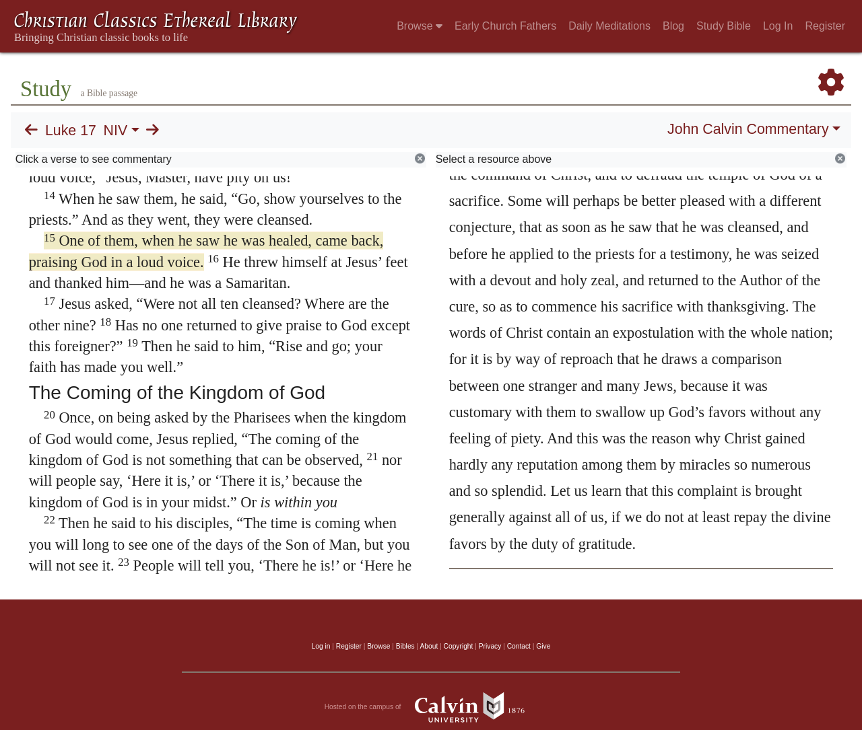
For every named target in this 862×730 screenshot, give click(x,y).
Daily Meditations (609, 26)
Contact (519, 646)
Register (825, 26)
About (429, 646)
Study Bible (723, 26)
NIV (116, 130)
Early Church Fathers (505, 26)
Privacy (490, 646)
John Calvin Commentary (747, 129)
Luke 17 (70, 130)
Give (543, 646)
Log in (321, 646)
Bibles (405, 646)
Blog (673, 26)
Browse (419, 26)
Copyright (458, 646)
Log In (778, 26)
